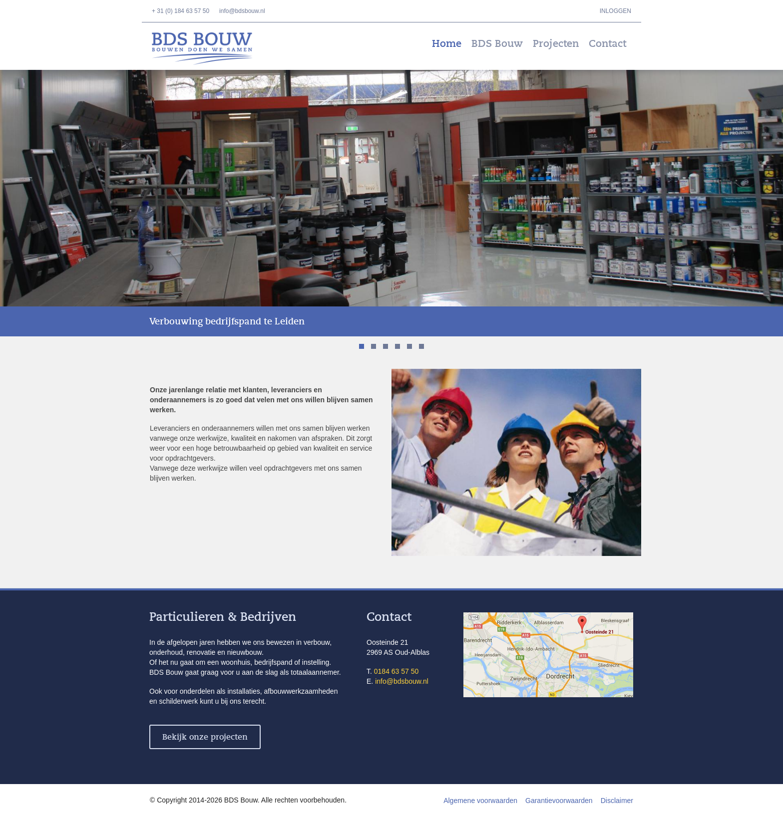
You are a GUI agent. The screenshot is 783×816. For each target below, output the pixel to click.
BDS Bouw (209, 48)
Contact (607, 43)
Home (446, 43)
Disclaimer (617, 801)
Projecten (556, 43)
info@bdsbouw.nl (242, 10)
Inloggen (615, 10)
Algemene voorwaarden (480, 801)
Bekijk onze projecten (205, 737)
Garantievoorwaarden (559, 801)
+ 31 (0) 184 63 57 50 (180, 10)
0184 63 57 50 (396, 671)
